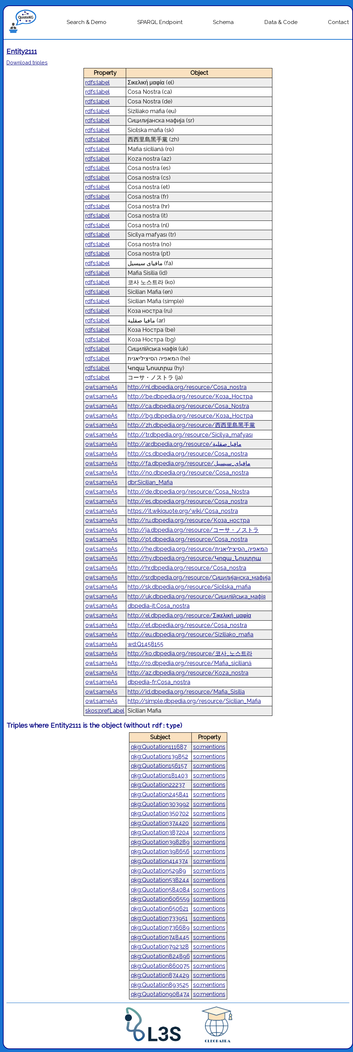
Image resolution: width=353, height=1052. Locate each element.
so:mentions (209, 746)
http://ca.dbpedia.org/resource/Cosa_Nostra (188, 406)
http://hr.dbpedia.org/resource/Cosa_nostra (187, 567)
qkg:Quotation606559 (160, 899)
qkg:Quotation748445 (160, 937)
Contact (338, 22)
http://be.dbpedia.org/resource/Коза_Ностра (190, 396)
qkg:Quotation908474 (160, 994)
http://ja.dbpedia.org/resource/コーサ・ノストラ (193, 530)
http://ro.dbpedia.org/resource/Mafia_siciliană (190, 663)
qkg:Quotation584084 (160, 889)
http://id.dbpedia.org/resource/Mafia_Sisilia (186, 691)
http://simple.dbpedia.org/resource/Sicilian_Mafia (194, 701)
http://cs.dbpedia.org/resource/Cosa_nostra (188, 453)
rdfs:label (97, 82)
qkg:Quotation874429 (160, 975)
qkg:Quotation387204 (160, 832)
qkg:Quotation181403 (159, 775)
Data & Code (280, 22)
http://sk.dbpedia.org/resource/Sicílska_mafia (189, 586)
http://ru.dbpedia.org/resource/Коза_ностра (189, 520)
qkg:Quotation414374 (159, 861)
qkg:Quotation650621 (160, 908)
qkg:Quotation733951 (159, 918)
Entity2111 (21, 51)
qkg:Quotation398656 (160, 851)
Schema (223, 22)
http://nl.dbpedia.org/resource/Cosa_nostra (187, 387)
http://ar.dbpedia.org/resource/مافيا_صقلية (185, 444)
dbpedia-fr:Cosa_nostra (159, 682)
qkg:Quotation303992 (160, 804)
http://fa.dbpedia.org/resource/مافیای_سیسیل (189, 463)
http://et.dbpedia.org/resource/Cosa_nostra (187, 625)
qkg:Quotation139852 (159, 756)
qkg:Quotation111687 (159, 746)
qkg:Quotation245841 (160, 794)
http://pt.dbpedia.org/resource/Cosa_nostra (188, 539)
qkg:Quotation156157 (159, 765)
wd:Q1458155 (145, 644)
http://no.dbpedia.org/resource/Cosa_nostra (188, 472)
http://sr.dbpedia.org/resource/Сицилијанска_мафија (199, 577)
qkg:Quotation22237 (158, 784)
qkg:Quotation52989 (158, 870)
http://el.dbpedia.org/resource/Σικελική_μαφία (189, 615)
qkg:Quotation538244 (160, 880)
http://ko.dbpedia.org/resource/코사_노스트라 (190, 653)
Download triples (27, 62)
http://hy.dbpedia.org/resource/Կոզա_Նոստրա (194, 558)
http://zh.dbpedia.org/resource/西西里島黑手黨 (191, 425)
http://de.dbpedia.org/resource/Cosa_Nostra (188, 491)
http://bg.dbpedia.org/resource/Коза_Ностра (190, 415)
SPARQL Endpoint (159, 22)
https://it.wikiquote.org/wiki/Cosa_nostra (183, 511)
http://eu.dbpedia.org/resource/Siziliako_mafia (190, 634)
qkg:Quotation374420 (160, 823)
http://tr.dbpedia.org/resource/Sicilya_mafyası (190, 434)
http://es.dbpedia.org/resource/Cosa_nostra (188, 501)
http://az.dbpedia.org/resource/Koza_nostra (188, 672)
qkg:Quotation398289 (160, 842)
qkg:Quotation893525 (160, 984)
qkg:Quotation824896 (160, 956)
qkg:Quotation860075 (160, 966)
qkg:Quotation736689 (160, 927)
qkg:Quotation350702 (160, 813)
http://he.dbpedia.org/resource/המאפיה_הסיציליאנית (198, 549)
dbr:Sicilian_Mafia (150, 482)
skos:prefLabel (104, 710)
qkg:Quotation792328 (160, 946)
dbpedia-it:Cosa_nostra (159, 605)
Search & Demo (86, 22)
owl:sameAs (101, 387)
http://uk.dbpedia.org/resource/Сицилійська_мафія (197, 596)
